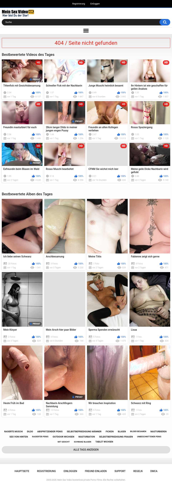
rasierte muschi (13, 431)
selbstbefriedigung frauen (116, 436)
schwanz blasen (82, 442)
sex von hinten (18, 436)
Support (120, 471)
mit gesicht (64, 442)
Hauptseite (21, 471)
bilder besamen (138, 431)
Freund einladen (96, 471)
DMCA (154, 471)
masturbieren (158, 431)
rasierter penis (40, 437)
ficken (110, 431)
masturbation (86, 437)
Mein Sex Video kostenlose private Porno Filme (79, 480)
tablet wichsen (104, 442)
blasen (122, 431)
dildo (30, 431)
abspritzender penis (50, 431)
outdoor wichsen (63, 436)
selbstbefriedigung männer (84, 431)
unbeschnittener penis (149, 437)
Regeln (138, 471)
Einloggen (95, 4)
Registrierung (78, 4)
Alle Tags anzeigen (86, 449)
